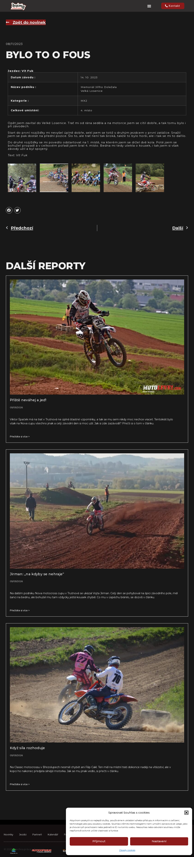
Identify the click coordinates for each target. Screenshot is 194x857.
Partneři (39, 840)
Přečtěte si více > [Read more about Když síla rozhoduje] (20, 784)
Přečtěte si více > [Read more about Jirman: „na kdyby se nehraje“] (20, 610)
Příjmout (98, 841)
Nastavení (159, 841)
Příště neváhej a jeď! (28, 400)
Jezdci (24, 840)
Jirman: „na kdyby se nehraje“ (37, 574)
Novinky (9, 840)
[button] (186, 813)
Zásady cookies (127, 850)
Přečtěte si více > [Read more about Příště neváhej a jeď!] (20, 436)
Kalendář (55, 840)
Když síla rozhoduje (27, 748)
